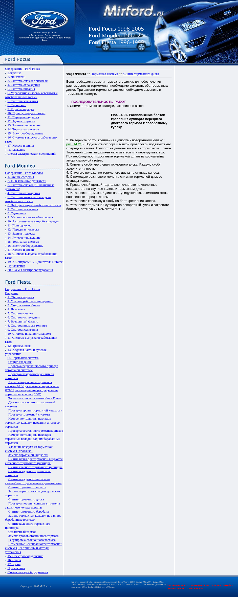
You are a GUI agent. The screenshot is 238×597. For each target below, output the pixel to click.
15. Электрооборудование (25, 133)
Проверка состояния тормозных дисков (35, 430)
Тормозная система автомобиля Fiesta (34, 398)
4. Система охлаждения (24, 85)
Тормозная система (104, 74)
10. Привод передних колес (27, 113)
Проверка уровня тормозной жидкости (35, 410)
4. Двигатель (16, 309)
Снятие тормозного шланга (27, 487)
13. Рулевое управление (24, 125)
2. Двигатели (17, 77)
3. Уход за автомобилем (24, 305)
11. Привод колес (19, 225)
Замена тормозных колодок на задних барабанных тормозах (33, 517)
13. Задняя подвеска (21, 233)
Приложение (16, 149)
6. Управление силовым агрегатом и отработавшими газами (31, 95)
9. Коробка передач (21, 109)
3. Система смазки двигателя (28, 81)
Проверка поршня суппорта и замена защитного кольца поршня (32, 505)
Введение (14, 73)
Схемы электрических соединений (32, 153)
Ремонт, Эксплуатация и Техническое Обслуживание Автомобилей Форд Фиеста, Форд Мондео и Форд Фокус (44, 36)
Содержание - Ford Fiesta (22, 289)
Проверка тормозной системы (29, 414)
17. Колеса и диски (21, 249)
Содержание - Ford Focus (22, 69)
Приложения (16, 266)
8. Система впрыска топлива (27, 325)
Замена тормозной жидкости (28, 455)
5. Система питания (21, 89)
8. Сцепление (17, 105)
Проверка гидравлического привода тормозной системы (31, 368)
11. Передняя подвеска (23, 117)
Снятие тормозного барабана (28, 511)
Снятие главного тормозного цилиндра (35, 467)
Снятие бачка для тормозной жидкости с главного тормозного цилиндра (33, 461)
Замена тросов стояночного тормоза (33, 536)
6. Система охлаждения (24, 317)
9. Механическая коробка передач (31, 217)
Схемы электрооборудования (28, 572)
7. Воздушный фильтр (23, 321)
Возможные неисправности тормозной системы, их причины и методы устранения (33, 548)
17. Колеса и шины (21, 145)
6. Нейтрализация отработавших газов (34, 205)
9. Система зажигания (23, 329)
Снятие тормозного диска (26, 499)
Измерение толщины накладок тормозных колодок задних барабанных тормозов (32, 439)
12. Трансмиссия (19, 346)
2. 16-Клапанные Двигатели (27, 181)
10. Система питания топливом (29, 333)
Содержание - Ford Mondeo (24, 173)
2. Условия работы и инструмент (30, 301)
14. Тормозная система (23, 129)
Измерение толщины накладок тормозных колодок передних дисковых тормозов (32, 422)
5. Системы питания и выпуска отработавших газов (28, 199)
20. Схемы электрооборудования (30, 270)
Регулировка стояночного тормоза (32, 540)
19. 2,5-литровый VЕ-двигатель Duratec (35, 262)
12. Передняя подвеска (23, 229)
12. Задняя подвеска (21, 121)
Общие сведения (20, 362)
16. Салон (14, 560)
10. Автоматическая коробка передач (33, 221)
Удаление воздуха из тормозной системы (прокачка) (29, 449)
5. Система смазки (20, 313)
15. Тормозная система (23, 241)
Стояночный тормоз (22, 532)
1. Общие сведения (21, 177)
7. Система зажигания (23, 101)
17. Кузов (14, 564)
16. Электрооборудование (25, 245)
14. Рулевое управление (24, 237)
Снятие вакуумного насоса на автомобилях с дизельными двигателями (33, 481)
